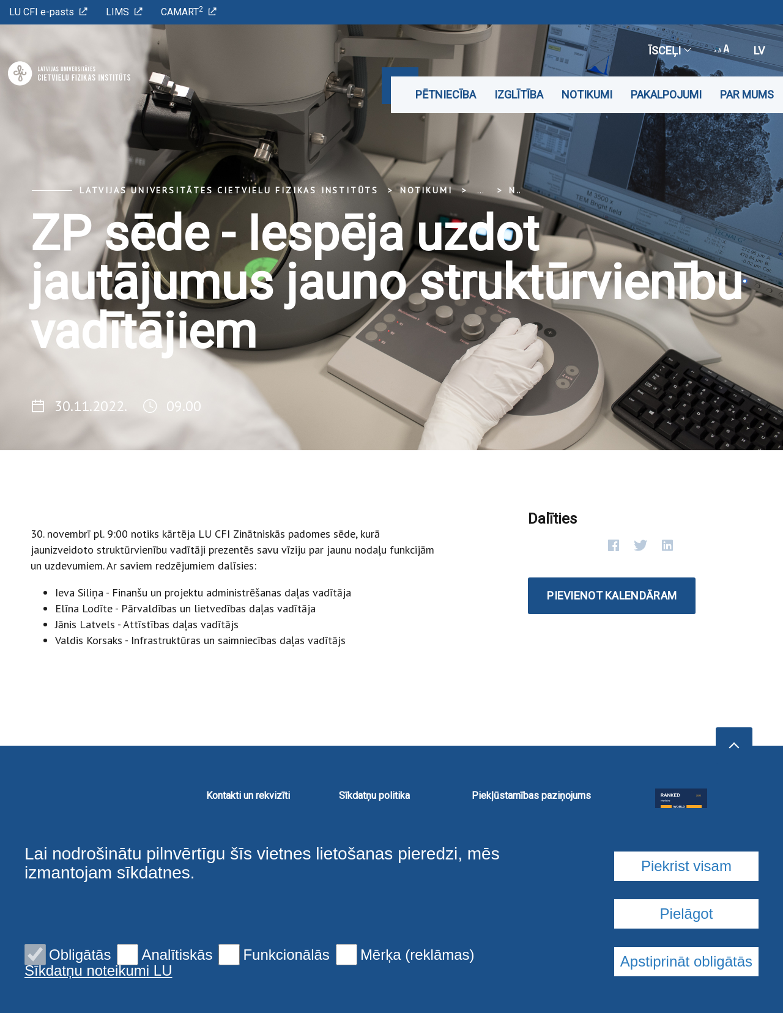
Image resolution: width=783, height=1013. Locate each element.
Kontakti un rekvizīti (248, 795)
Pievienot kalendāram (612, 595)
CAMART (189, 11)
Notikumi (587, 94)
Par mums (747, 94)
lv (759, 50)
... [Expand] (480, 190)
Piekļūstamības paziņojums (531, 795)
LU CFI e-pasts (48, 12)
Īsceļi (669, 50)
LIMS (124, 12)
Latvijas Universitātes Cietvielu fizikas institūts (229, 190)
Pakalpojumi (666, 94)
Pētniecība (445, 94)
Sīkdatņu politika (374, 795)
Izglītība (518, 94)
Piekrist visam (686, 958)
